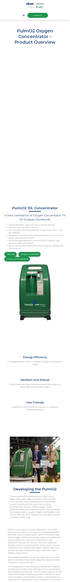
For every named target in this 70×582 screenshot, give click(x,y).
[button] (23, 15)
